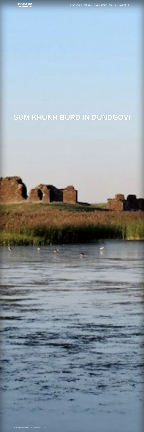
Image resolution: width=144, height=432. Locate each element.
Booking (112, 5)
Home (15, 427)
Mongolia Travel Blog (23, 427)
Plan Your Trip (100, 5)
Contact (122, 5)
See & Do (88, 5)
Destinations (76, 5)
